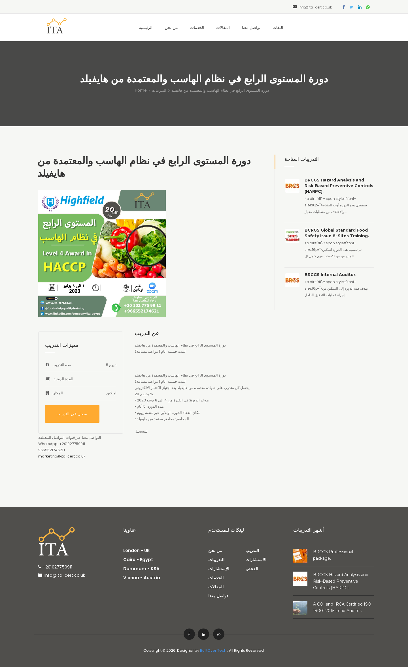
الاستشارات (255, 560)
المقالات (223, 27)
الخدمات (197, 27)
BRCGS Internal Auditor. (330, 274)
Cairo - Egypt (138, 560)
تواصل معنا (251, 27)
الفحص (251, 569)
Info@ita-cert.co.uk (315, 7)
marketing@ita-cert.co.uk (62, 456)
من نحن (171, 27)
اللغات (278, 27)
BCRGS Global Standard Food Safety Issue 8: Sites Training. (337, 233)
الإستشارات (218, 569)
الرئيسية (145, 27)
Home (141, 90)
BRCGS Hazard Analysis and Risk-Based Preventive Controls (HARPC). (339, 186)
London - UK (136, 550)
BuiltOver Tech (213, 650)
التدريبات (159, 90)
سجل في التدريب (71, 413)
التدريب (252, 550)
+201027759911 (58, 567)
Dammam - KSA (141, 569)
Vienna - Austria (141, 578)
